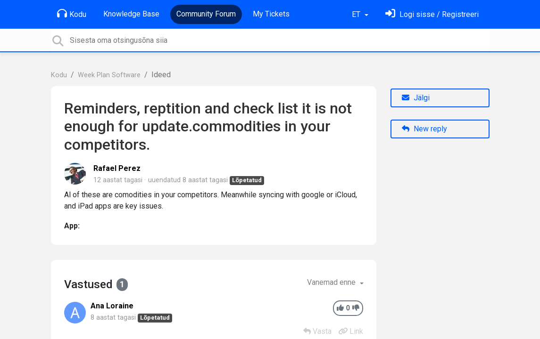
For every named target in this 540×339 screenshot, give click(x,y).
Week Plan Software (109, 75)
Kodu (71, 13)
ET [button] (357, 14)
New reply (424, 128)
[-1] (355, 308)
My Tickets (271, 13)
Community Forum (206, 13)
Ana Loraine (112, 305)
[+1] (340, 308)
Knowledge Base (131, 13)
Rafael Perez (117, 168)
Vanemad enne (332, 282)
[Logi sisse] (432, 14)
